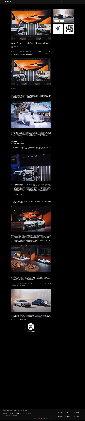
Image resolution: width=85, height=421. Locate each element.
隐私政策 (17, 413)
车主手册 (23, 413)
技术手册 (29, 413)
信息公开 (11, 413)
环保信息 (5, 413)
